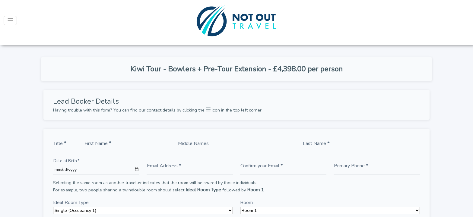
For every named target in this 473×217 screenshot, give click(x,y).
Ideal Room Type (71, 202)
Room (246, 202)
